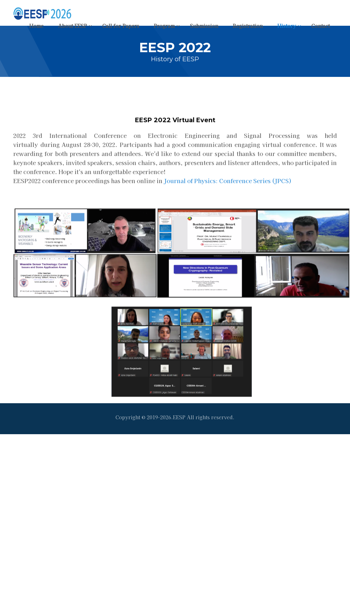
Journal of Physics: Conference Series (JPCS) (228, 193)
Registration (248, 25)
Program (164, 25)
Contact (320, 25)
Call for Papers (120, 25)
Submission (204, 25)
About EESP (72, 25)
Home (36, 25)
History (286, 25)
